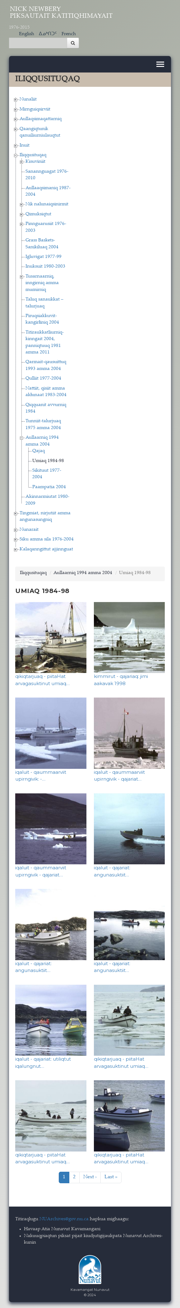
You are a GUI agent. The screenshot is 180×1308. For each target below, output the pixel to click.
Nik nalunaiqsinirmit (46, 204)
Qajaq (38, 450)
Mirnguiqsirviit (35, 109)
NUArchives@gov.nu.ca (64, 1219)
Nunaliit (28, 99)
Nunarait (29, 529)
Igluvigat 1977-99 (43, 256)
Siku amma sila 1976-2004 (47, 539)
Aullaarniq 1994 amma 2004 (82, 572)
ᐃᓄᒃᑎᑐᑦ (48, 33)
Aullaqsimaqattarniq (41, 118)
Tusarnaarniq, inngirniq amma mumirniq (42, 283)
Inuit (25, 144)
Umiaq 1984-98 (48, 460)
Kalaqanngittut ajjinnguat (46, 549)
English (26, 33)
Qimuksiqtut (38, 214)
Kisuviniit (35, 161)
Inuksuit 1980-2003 (45, 266)
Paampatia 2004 (49, 486)
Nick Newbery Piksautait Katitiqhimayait (61, 18)
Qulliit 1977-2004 (43, 378)
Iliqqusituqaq (33, 154)
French (69, 33)
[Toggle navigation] (160, 64)
